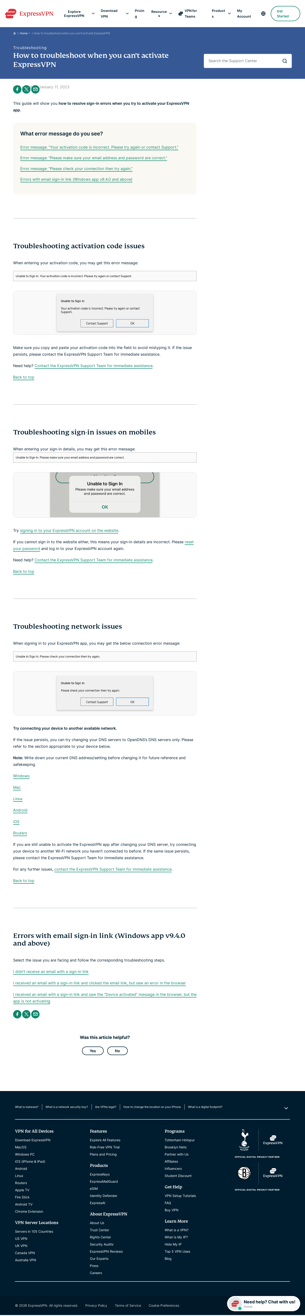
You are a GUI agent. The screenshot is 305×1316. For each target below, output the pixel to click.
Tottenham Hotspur (180, 1141)
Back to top (23, 377)
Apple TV (22, 1191)
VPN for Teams (187, 13)
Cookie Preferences (164, 1306)
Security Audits (101, 1245)
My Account (242, 13)
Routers (20, 833)
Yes (93, 1051)
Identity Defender (103, 1197)
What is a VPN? (176, 1231)
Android (20, 810)
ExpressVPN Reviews (106, 1252)
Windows (21, 775)
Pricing (140, 13)
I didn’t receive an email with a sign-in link (51, 971)
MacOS (20, 1148)
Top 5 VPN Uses (177, 1252)
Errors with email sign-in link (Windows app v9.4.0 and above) (76, 179)
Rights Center (100, 1238)
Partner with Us (176, 1155)
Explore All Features (105, 1141)
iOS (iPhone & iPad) (30, 1162)
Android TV (23, 1205)
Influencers (173, 1169)
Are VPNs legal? (105, 1108)
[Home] (16, 33)
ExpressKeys (100, 1175)
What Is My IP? (176, 1238)
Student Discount (178, 1177)
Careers (96, 1274)
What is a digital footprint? (205, 1108)
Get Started (280, 13)
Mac (17, 787)
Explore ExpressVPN (76, 14)
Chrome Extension (29, 1212)
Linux (18, 798)
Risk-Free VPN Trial (105, 1148)
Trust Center (99, 1231)
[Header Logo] (32, 13)
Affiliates (171, 1162)
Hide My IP (173, 1245)
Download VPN (110, 13)
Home (24, 33)
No (117, 1051)
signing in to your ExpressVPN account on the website (69, 530)
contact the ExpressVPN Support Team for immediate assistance (113, 869)
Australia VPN (25, 1261)
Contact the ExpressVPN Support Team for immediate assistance (93, 365)
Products (217, 13)
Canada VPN (25, 1254)
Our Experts (99, 1259)
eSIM (94, 1189)
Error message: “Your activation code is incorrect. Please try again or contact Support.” (99, 147)
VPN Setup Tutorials (180, 1197)
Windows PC (25, 1155)
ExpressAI (97, 1204)
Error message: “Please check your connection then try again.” (76, 168)
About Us (97, 1224)
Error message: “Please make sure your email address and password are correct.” (93, 157)
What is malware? (26, 1108)
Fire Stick (22, 1198)
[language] (261, 13)
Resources (159, 14)
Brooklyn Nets (176, 1148)
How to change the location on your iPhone (152, 1108)
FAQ (168, 1204)
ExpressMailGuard (104, 1182)
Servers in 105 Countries (34, 1232)
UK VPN (21, 1247)
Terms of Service (128, 1306)
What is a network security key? (67, 1108)
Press (94, 1267)
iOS (16, 821)
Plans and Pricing (103, 1155)
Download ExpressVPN (33, 1141)
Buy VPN (171, 1211)
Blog (168, 1259)
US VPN (21, 1239)
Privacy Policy (96, 1306)
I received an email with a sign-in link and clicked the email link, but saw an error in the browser (99, 983)
